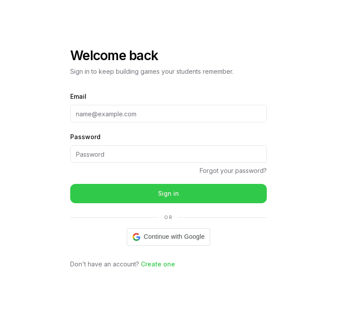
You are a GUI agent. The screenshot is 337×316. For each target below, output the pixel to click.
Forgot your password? (233, 170)
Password (85, 136)
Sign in (168, 193)
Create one (158, 264)
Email (78, 96)
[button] (169, 237)
